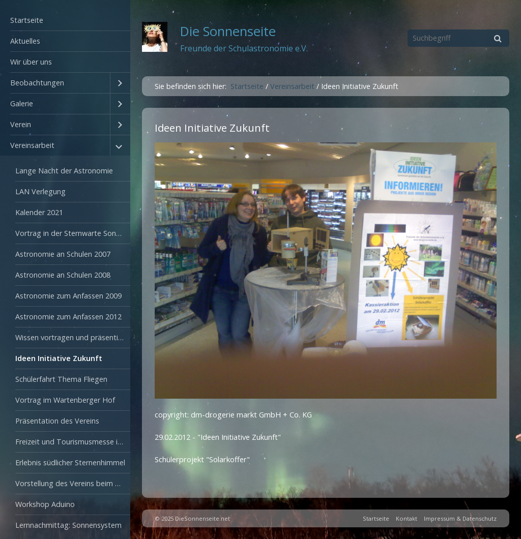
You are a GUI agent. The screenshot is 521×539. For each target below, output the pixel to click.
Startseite (26, 20)
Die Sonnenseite (228, 31)
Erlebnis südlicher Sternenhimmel (70, 462)
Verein (20, 124)
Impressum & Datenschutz (460, 518)
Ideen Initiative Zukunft (58, 358)
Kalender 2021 (39, 212)
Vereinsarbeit (32, 145)
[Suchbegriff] (458, 38)
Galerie (21, 103)
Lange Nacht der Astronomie (64, 170)
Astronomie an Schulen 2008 (62, 275)
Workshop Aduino (45, 504)
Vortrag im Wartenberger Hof (65, 400)
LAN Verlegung (40, 191)
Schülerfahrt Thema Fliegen (61, 379)
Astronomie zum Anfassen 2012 (68, 316)
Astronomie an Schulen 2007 (62, 254)
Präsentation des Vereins (57, 421)
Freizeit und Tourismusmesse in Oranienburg (72, 441)
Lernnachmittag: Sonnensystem (68, 525)
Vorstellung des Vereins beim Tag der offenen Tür (72, 483)
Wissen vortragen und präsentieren (72, 337)
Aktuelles (25, 41)
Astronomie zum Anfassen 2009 (68, 296)
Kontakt (406, 518)
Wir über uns (31, 62)
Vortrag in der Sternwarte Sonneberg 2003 (72, 233)
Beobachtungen (37, 82)
